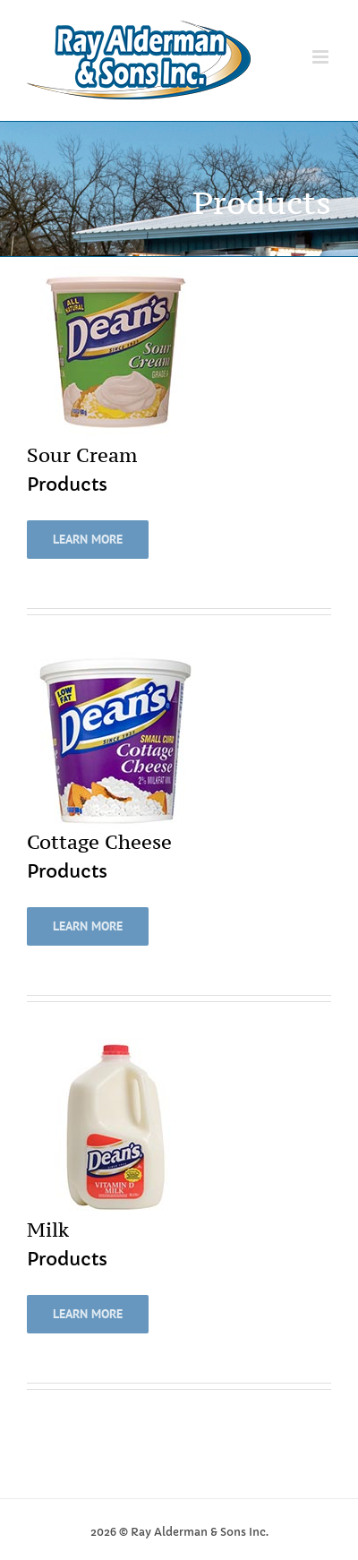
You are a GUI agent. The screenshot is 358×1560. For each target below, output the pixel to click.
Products (67, 485)
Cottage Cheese (99, 841)
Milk (48, 1229)
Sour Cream (82, 454)
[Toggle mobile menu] (321, 56)
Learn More (88, 539)
